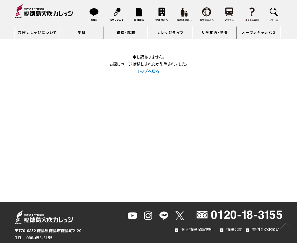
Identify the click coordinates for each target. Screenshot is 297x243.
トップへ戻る (148, 71)
